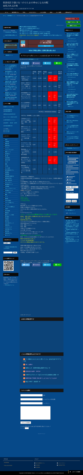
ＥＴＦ (6, 196)
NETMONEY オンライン (9, 120)
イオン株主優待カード (70, 210)
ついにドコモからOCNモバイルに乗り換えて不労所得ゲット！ (73, 138)
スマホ (6, 162)
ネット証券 (58, 12)
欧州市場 (7, 231)
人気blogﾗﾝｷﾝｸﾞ (68, 12)
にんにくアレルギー (9, 149)
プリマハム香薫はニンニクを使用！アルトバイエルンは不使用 (72, 56)
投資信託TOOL (8, 178)
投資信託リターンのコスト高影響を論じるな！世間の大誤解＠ (11, 94)
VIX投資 (7, 219)
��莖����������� (71, 183)
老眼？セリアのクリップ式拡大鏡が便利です (72, 132)
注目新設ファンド (9, 190)
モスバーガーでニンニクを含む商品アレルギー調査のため (72, 35)
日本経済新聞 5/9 (8, 109)
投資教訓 (7, 172)
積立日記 (7, 221)
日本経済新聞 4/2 (8, 111)
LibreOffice (7, 157)
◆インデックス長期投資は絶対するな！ (30, 28)
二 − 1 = (24, 428)
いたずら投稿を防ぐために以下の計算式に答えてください (35, 426)
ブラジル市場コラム (9, 202)
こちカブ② (6, 131)
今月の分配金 (8, 200)
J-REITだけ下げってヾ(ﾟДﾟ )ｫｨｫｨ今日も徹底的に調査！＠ (42, 374)
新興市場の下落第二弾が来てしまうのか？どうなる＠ (41, 378)
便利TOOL (7, 145)
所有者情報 (6, 462)
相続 (6, 164)
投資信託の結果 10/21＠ (33, 371)
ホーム (6, 12)
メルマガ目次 (43, 12)
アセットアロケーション (10, 188)
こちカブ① (6, 130)
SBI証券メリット (9, 55)
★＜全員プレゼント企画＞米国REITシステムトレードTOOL (35, 31)
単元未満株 (7, 210)
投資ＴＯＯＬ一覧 (73, 22)
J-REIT (6, 208)
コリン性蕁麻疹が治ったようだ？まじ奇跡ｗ (72, 116)
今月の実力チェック (9, 223)
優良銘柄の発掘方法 (9, 176)
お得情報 (7, 186)
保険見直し (7, 225)
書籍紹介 (7, 212)
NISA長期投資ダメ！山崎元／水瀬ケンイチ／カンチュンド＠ (11, 73)
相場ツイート (8, 151)
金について (7, 235)
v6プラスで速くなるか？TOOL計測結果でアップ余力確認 (72, 103)
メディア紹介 (8, 192)
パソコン (7, 147)
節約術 (6, 198)
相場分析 (7, 143)
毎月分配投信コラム (9, 170)
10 (70, 104)
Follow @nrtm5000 (8, 465)
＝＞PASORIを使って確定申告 (10, 32)
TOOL (24, 12)
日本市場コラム (8, 229)
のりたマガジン (32, 12)
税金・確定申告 (8, 180)
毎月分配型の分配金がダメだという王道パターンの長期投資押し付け (11, 88)
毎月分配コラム (15, 12)
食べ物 (6, 155)
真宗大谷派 (7, 160)
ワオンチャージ (72, 213)
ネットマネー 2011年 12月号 (10, 117)
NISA (51, 12)
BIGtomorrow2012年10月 (9, 114)
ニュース (7, 204)
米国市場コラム (8, 233)
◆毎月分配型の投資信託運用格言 (28, 26)
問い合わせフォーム (9, 285)
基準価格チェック (33, 59)
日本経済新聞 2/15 (8, 125)
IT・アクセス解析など (10, 206)
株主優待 (7, 216)
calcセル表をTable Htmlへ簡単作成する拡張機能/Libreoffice (72, 96)
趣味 (6, 194)
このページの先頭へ (76, 471)
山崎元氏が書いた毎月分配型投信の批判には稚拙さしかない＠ (11, 83)
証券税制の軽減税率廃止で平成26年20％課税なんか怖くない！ (72, 234)
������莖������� (70, 177)
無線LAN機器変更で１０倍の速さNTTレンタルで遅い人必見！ (11, 78)
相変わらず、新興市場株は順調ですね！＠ (38, 368)
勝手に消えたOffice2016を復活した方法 (72, 121)
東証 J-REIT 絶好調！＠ (33, 381)
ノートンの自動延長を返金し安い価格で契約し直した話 (72, 127)
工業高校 (7, 141)
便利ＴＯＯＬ (73, 25)
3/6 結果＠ (29, 364)
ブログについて (8, 227)
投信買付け (7, 153)
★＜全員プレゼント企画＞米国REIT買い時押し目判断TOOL (35, 33)
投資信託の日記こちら (72, 18)
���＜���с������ (70, 180)
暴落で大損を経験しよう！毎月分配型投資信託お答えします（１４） (72, 241)
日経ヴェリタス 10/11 (9, 106)
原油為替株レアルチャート (73, 148)
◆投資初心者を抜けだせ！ (26, 30)
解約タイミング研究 (9, 214)
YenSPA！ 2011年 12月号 (10, 122)
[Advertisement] (32, 21)
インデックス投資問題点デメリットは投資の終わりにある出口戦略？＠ (11, 67)
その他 (6, 166)
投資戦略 (7, 174)
